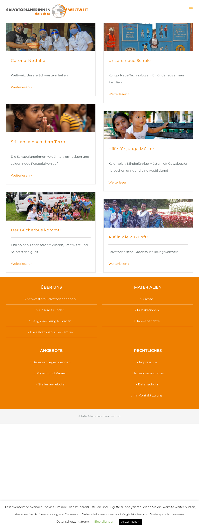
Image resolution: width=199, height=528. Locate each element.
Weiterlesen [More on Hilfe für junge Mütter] (117, 182)
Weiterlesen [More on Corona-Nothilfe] (20, 87)
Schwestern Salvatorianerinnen (51, 299)
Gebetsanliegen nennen (51, 362)
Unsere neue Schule (129, 60)
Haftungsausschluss (148, 373)
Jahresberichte (148, 321)
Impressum (148, 362)
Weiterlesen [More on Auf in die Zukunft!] (117, 264)
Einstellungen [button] (104, 521)
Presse (148, 299)
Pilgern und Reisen (51, 373)
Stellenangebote (51, 384)
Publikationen (148, 310)
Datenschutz (148, 384)
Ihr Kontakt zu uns (148, 395)
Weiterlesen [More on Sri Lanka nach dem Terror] (20, 175)
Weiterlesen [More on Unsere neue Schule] (117, 94)
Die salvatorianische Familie (51, 332)
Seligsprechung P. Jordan (51, 321)
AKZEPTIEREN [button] (130, 521)
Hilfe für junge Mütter (131, 148)
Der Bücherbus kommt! (36, 230)
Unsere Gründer (51, 310)
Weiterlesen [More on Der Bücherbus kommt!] (20, 264)
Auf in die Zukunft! (128, 237)
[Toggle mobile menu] (191, 7)
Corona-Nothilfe (28, 60)
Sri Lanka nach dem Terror (39, 141)
